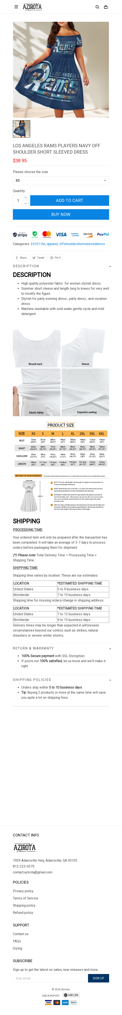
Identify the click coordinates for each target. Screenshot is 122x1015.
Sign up (98, 978)
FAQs (17, 941)
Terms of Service (25, 898)
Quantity (19, 191)
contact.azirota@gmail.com (32, 872)
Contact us (20, 934)
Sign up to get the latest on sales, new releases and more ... (56, 970)
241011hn (38, 244)
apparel (52, 244)
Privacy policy (23, 891)
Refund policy (23, 913)
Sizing (17, 948)
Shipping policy (24, 905)
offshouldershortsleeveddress (82, 244)
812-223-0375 (23, 866)
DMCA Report (51, 995)
